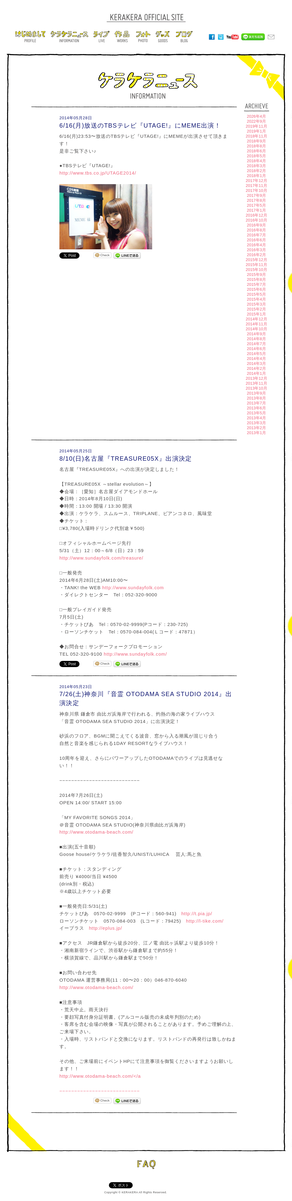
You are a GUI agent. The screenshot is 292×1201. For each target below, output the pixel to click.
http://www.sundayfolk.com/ (135, 654)
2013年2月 (256, 427)
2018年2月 (256, 170)
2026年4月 (256, 116)
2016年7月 (256, 235)
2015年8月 (256, 279)
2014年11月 (256, 324)
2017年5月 (256, 205)
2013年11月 (256, 383)
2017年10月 (256, 190)
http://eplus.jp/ (105, 928)
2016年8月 (256, 230)
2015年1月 (256, 314)
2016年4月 (256, 245)
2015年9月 (256, 274)
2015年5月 (256, 294)
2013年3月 (256, 423)
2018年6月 (256, 151)
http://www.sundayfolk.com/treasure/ (101, 557)
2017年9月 (256, 195)
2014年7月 (256, 343)
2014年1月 (256, 373)
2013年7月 (256, 403)
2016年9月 (256, 225)
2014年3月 (256, 363)
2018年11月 (256, 136)
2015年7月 (256, 284)
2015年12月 (256, 259)
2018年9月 (256, 141)
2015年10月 (256, 269)
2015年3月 (256, 304)
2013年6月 (256, 408)
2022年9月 (256, 121)
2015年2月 (256, 309)
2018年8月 (256, 146)
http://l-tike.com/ (205, 921)
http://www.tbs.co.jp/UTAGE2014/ (97, 172)
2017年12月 (256, 180)
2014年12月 (256, 319)
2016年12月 (256, 215)
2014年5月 (256, 353)
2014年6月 (256, 348)
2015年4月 (256, 299)
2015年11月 (256, 264)
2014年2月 (256, 368)
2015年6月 (256, 289)
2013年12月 (256, 378)
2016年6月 (256, 240)
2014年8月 (256, 338)
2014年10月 (256, 329)
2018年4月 (256, 161)
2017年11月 (256, 185)
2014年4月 (256, 358)
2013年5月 (256, 413)
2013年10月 (256, 388)
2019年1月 (256, 131)
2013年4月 (256, 418)
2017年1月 (256, 210)
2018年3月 (256, 165)
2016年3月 (256, 249)
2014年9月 (256, 334)
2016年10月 (256, 220)
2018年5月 (256, 156)
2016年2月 (256, 254)
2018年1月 (256, 175)
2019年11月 (256, 126)
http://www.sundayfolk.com (133, 587)
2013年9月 (256, 393)
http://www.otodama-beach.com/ (96, 832)
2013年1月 (256, 432)
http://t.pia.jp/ (196, 913)
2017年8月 (256, 200)
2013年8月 (256, 398)
